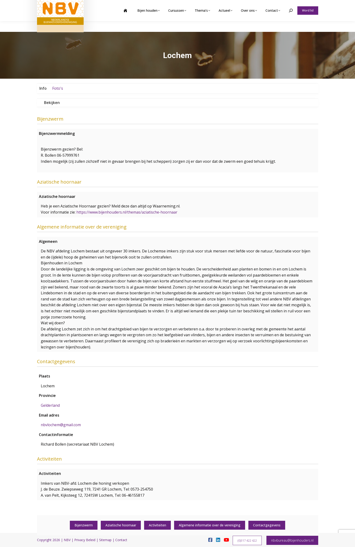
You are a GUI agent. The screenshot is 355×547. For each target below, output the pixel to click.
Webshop (281, 5)
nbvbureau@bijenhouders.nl (292, 540)
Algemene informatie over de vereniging (209, 525)
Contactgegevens (266, 525)
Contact (121, 540)
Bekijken (52, 102)
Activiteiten (157, 525)
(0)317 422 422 (247, 540)
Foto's (57, 88)
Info (43, 88)
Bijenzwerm (84, 525)
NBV (67, 540)
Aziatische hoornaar (120, 525)
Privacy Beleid (84, 540)
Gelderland (50, 405)
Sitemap (105, 540)
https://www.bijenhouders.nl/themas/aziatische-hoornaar (126, 212)
